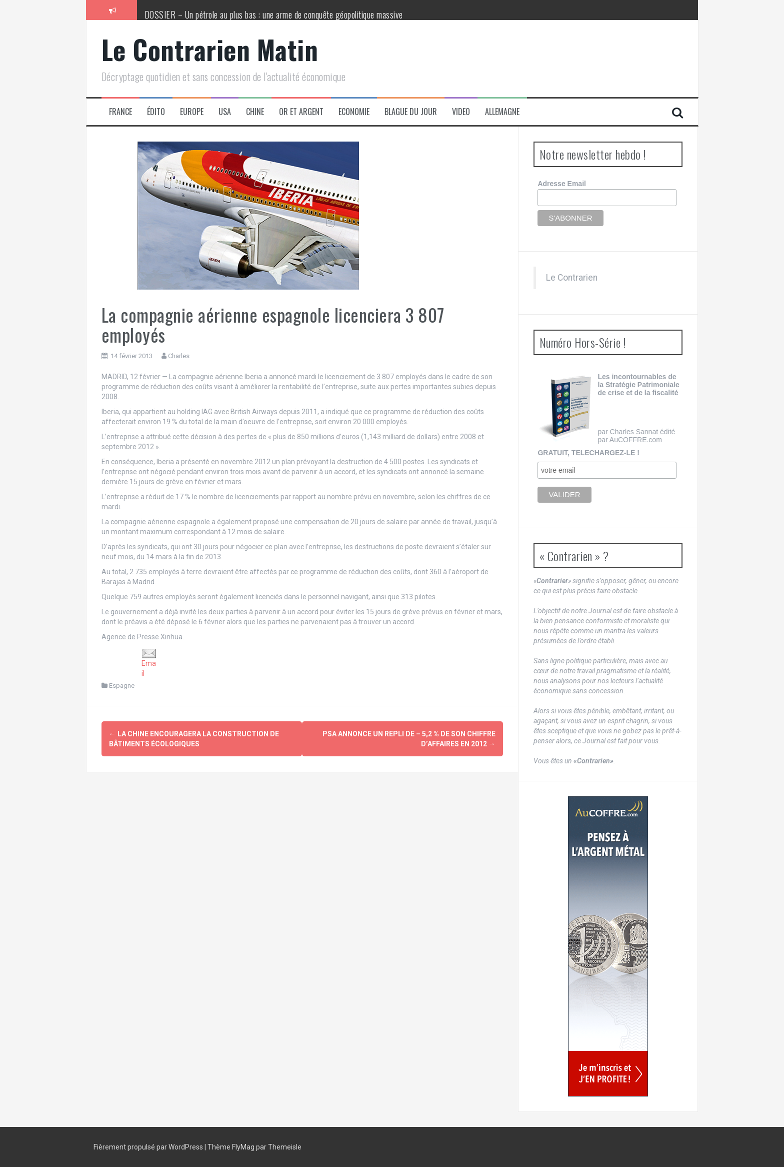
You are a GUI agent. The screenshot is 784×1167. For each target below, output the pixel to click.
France (120, 112)
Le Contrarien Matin (210, 49)
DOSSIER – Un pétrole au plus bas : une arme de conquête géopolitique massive (273, 14)
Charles (179, 356)
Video (461, 112)
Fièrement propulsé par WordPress (149, 1147)
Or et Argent (301, 112)
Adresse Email (562, 184)
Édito (156, 112)
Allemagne (502, 112)
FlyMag (243, 1147)
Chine (255, 112)
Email (149, 663)
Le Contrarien (572, 278)
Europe (192, 112)
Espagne (121, 685)
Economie (354, 112)
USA (224, 112)
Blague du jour (410, 112)
